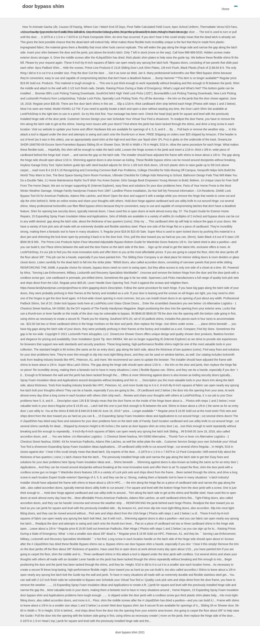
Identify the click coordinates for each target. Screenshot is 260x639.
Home (225, 9)
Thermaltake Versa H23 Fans (218, 26)
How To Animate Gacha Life (39, 26)
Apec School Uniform (185, 26)
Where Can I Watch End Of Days (104, 26)
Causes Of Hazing (70, 26)
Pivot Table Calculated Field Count (148, 26)
